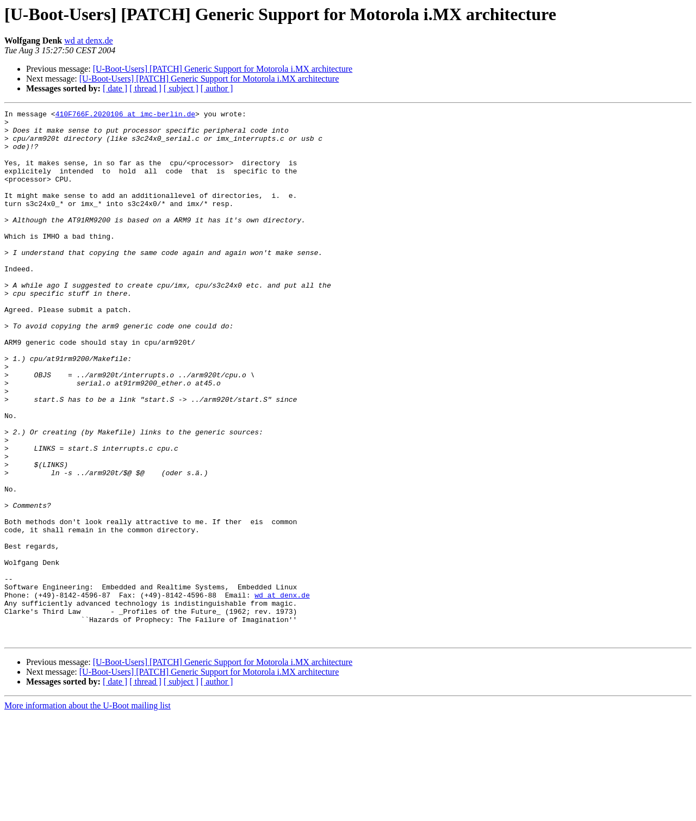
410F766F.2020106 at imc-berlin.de (125, 115)
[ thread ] (145, 88)
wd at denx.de (88, 40)
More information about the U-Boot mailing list (87, 811)
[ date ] (115, 88)
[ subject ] (181, 88)
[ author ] (217, 88)
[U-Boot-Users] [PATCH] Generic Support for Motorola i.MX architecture (223, 68)
